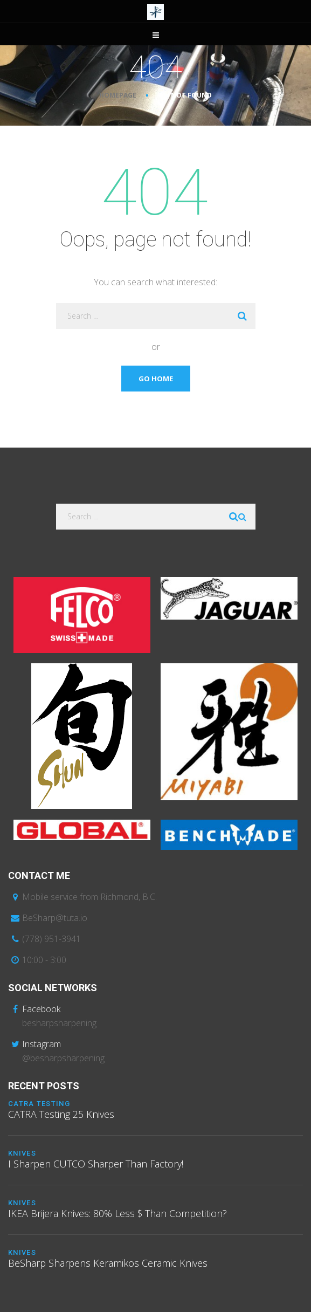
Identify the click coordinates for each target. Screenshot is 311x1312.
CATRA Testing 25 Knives (61, 1114)
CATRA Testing (39, 1104)
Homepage (117, 95)
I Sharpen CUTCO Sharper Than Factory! (95, 1163)
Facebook (41, 1009)
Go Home (156, 378)
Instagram (41, 1044)
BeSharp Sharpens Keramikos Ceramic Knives (108, 1262)
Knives (22, 1153)
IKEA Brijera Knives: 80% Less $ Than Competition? (117, 1213)
